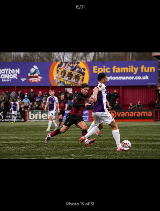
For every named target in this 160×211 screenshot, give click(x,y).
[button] (152, 8)
